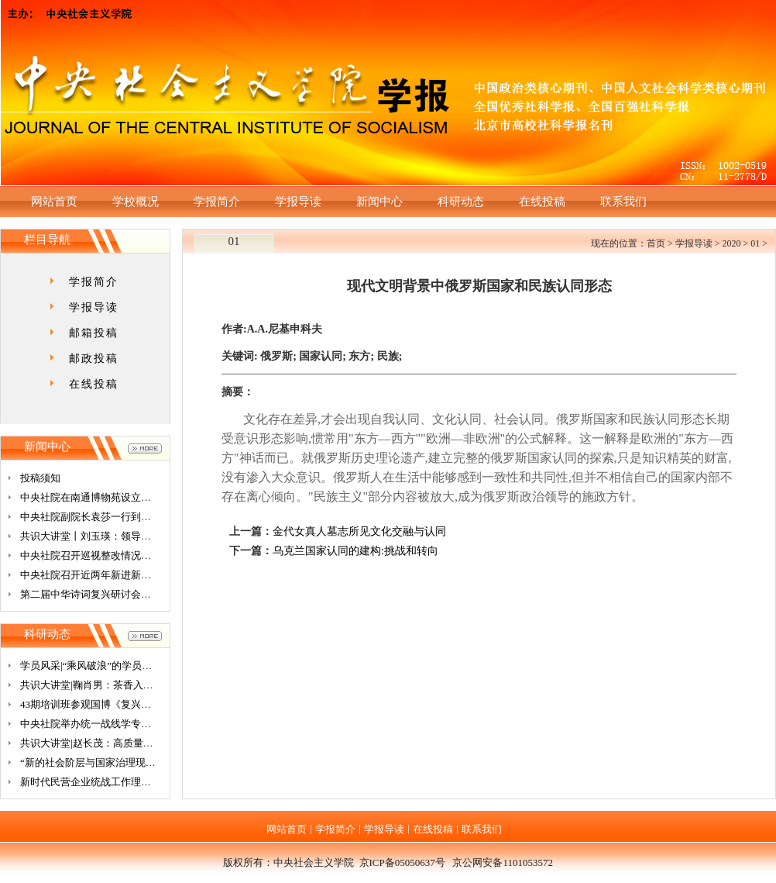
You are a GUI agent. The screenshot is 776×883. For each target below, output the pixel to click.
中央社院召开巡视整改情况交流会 (95, 555)
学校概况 (135, 201)
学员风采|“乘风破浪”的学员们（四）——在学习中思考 (141, 665)
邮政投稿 (93, 358)
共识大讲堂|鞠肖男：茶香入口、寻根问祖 (112, 685)
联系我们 (623, 201)
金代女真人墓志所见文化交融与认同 (359, 531)
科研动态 (461, 201)
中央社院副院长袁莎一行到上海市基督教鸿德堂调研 (136, 517)
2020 (731, 243)
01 (755, 243)
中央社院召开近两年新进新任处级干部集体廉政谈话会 (141, 575)
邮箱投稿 (93, 333)
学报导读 (298, 201)
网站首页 (54, 201)
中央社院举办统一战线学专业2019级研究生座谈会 (131, 724)
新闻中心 (379, 201)
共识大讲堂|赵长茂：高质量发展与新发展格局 (122, 743)
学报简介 (217, 201)
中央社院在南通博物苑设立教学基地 (100, 497)
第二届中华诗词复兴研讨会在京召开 (100, 594)
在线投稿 (542, 201)
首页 (656, 243)
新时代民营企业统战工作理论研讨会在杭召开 (120, 782)
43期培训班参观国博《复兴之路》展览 (105, 704)
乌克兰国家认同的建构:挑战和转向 (355, 551)
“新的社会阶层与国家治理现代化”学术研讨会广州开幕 (140, 762)
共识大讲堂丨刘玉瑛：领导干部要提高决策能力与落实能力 (151, 536)
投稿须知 (40, 478)
